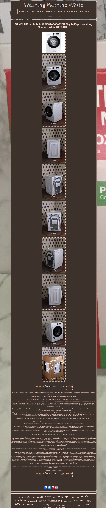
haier (54, 497)
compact (63, 505)
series (68, 505)
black (37, 505)
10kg (60, 496)
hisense (58, 505)
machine (20, 500)
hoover (42, 500)
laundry (74, 505)
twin (79, 505)
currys (34, 497)
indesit (53, 505)
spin (67, 496)
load (70, 501)
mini (73, 497)
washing (78, 500)
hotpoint (30, 504)
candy (65, 501)
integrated (32, 501)
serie (83, 505)
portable (40, 497)
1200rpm (89, 501)
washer (28, 497)
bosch (48, 496)
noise (77, 497)
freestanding (55, 500)
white (84, 496)
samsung (45, 504)
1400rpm (20, 504)
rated (89, 504)
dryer (21, 497)
